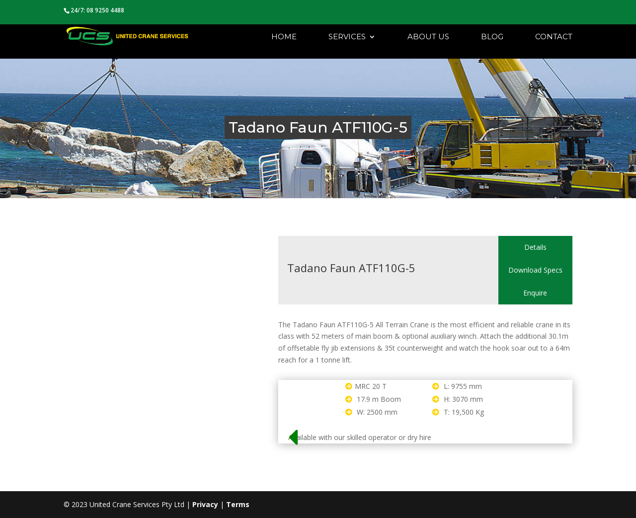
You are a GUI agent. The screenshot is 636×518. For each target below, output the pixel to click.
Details (535, 247)
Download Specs (535, 270)
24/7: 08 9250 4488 (97, 10)
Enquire (535, 292)
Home (284, 37)
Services (347, 37)
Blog (492, 37)
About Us (428, 37)
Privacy (205, 504)
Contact (553, 37)
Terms (237, 504)
